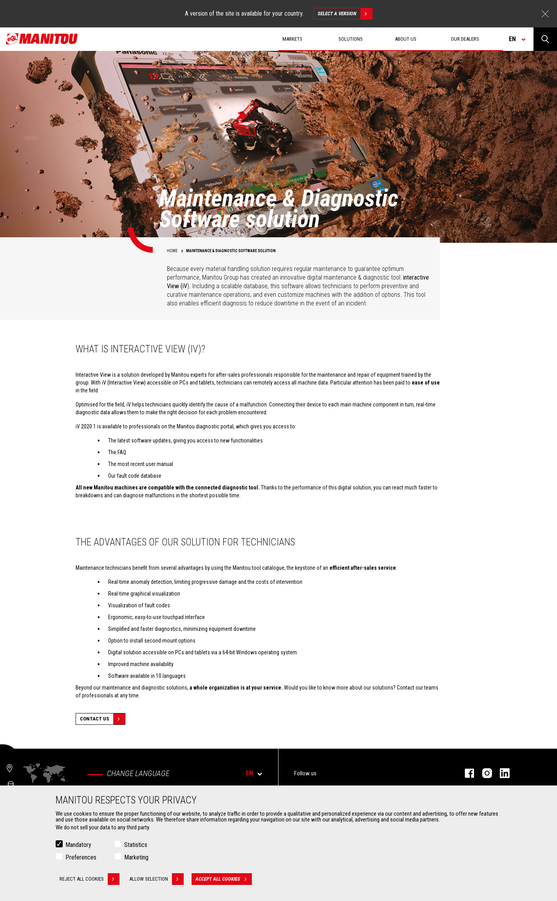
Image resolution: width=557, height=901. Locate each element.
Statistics (135, 845)
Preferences (80, 857)
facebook (465, 773)
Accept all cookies (223, 879)
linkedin (501, 773)
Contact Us (102, 718)
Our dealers (465, 39)
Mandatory (78, 845)
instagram (483, 773)
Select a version (345, 13)
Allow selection (156, 879)
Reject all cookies (89, 879)
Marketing (136, 857)
